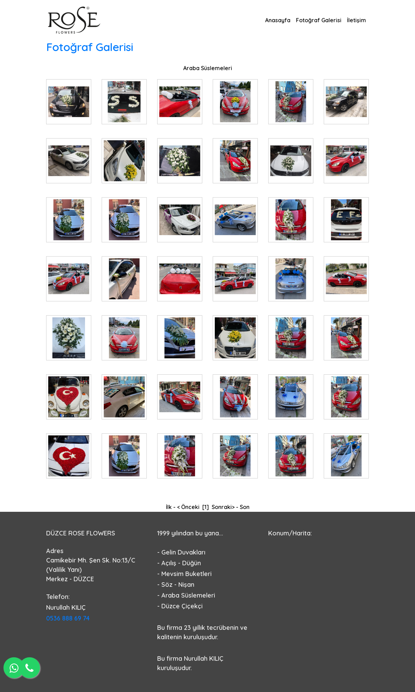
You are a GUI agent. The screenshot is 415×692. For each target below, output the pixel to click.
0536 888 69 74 (68, 618)
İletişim (356, 20)
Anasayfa (277, 20)
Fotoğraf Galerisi (318, 20)
